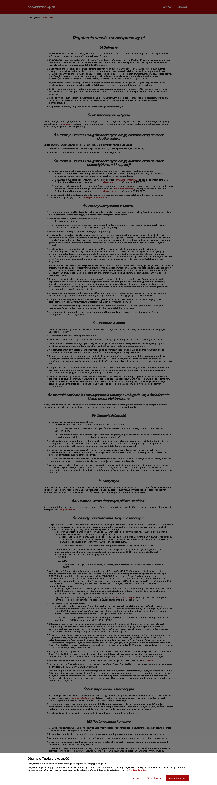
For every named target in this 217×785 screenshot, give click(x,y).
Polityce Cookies (137, 770)
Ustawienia (134, 778)
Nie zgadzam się (154, 778)
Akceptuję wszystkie (178, 778)
